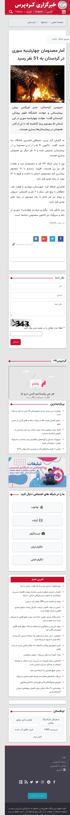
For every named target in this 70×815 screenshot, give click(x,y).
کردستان (32, 22)
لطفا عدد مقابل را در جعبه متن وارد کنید (44, 326)
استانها (44, 22)
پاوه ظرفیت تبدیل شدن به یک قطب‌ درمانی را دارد (40, 582)
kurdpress (35, 5)
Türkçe (13, 12)
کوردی (24, 12)
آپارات (35, 517)
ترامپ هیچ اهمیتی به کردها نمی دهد (45, 663)
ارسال (10, 340)
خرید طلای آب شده (20, 720)
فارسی (44, 12)
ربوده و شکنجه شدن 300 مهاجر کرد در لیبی (43, 598)
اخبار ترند (35, 727)
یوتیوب (35, 504)
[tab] (35, 576)
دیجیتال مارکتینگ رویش (49, 713)
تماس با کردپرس (58, 756)
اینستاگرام (35, 530)
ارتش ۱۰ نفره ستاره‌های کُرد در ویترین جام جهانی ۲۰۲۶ (39, 443)
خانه (64, 748)
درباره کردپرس (59, 752)
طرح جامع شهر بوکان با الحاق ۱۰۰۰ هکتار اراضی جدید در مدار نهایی (34, 642)
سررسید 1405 (50, 720)
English (34, 12)
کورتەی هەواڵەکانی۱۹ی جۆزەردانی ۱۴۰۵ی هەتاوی (40, 675)
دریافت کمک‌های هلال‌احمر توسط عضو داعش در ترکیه (39, 669)
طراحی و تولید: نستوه (37, 809)
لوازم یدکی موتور (20, 713)
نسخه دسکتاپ (35, 786)
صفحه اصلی (57, 22)
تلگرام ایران (34, 543)
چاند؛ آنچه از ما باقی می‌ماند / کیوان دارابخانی (42, 648)
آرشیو (59, 761)
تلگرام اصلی (34, 556)
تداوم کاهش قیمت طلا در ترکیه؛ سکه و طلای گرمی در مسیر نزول (34, 418)
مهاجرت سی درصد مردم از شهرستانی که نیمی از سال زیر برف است (34, 412)
